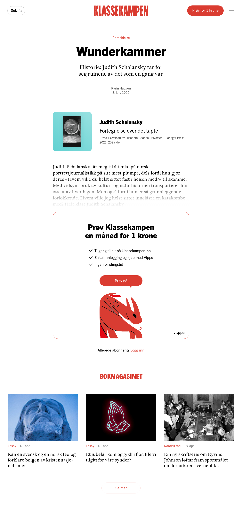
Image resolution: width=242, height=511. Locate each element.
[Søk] (16, 10)
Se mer (121, 487)
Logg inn (137, 349)
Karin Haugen (121, 88)
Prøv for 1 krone (205, 10)
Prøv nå (121, 280)
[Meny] (231, 10)
